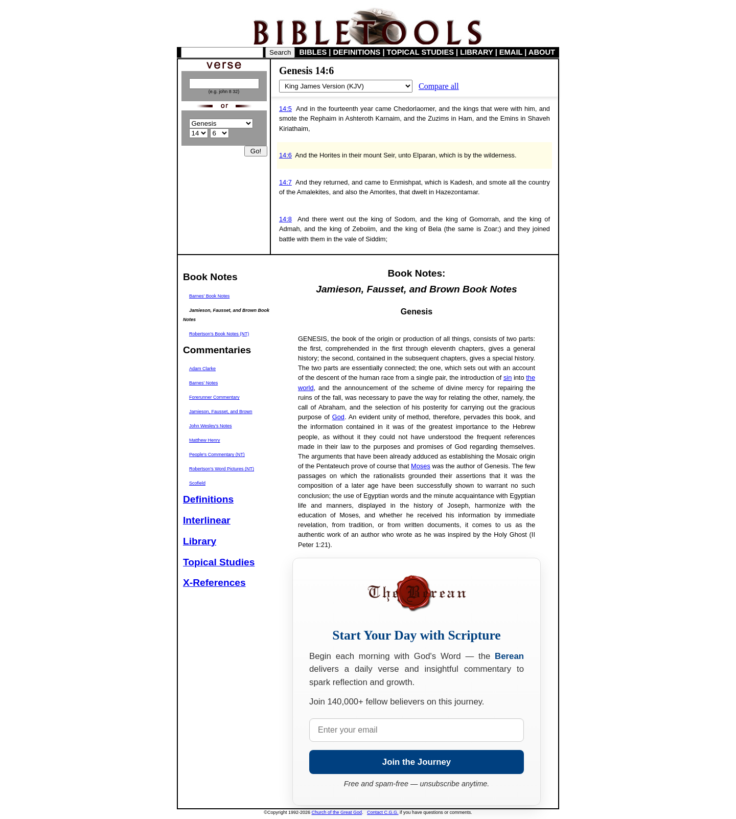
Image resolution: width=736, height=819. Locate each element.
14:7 (285, 182)
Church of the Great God (337, 812)
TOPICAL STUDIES (420, 52)
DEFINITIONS (357, 52)
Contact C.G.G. (383, 812)
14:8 (285, 219)
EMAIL (510, 52)
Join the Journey (416, 762)
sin (507, 377)
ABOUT (541, 52)
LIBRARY (476, 52)
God (338, 417)
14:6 (285, 155)
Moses (420, 466)
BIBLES (313, 52)
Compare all (439, 86)
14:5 (285, 108)
